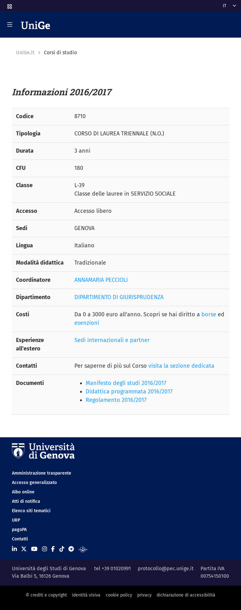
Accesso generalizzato (34, 482)
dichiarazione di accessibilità (186, 595)
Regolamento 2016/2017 (116, 400)
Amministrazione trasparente (41, 473)
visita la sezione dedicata (181, 365)
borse (208, 314)
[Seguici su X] (24, 549)
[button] (9, 4)
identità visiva (86, 595)
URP (16, 520)
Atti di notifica (26, 501)
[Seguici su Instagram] (44, 549)
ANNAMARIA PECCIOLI (101, 279)
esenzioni (86, 322)
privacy (144, 595)
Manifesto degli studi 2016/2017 (126, 383)
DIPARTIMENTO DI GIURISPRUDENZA (118, 297)
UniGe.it (25, 52)
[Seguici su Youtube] (34, 549)
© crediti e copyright (46, 595)
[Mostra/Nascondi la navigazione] (9, 24)
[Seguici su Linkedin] (14, 549)
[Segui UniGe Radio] (83, 549)
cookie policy (119, 595)
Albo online (23, 492)
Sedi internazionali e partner (112, 340)
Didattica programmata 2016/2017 (129, 391)
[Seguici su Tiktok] (61, 549)
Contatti (20, 539)
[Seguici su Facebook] (53, 549)
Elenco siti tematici (31, 510)
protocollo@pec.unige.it (166, 568)
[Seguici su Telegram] (71, 549)
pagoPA (19, 529)
